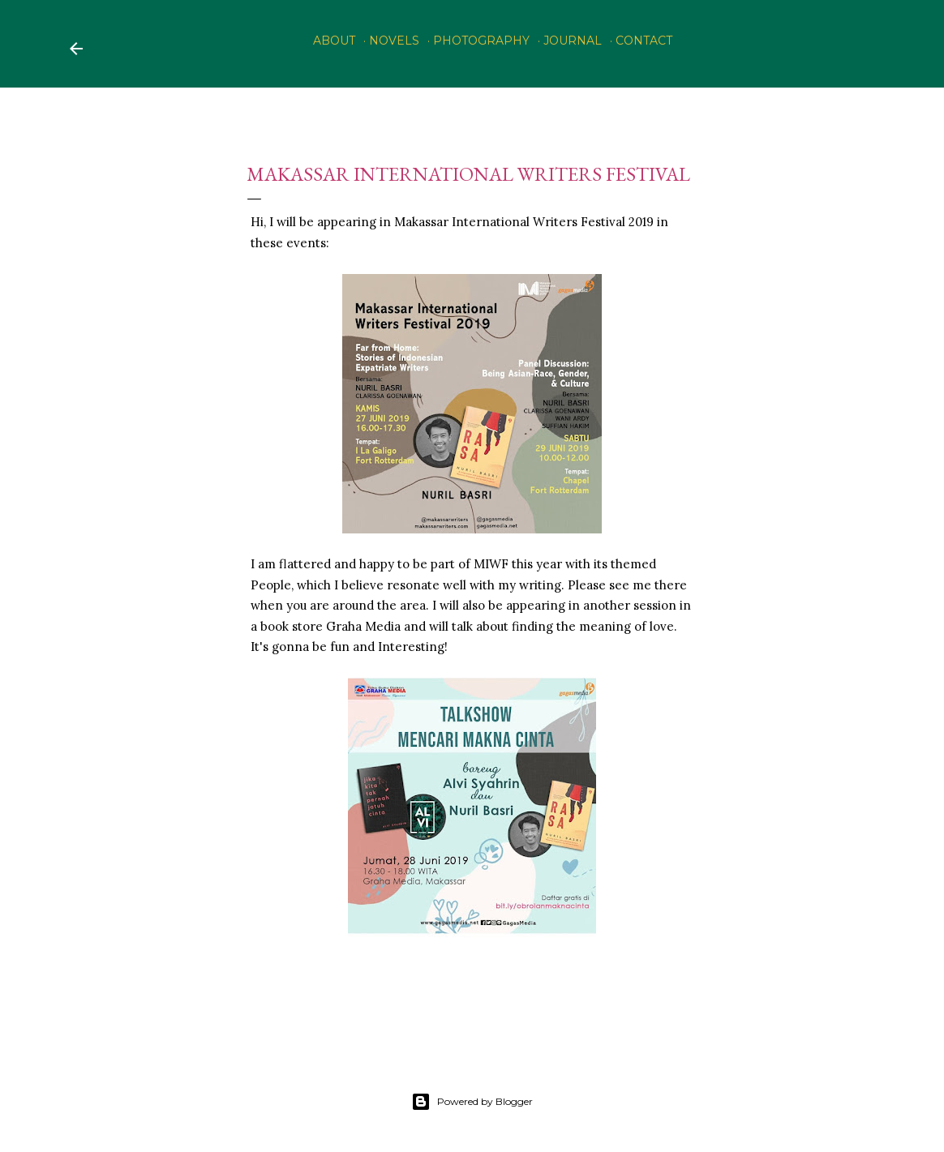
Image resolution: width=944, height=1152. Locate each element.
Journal (572, 40)
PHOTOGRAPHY (481, 40)
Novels (394, 40)
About (334, 40)
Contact (644, 40)
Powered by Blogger (472, 1101)
